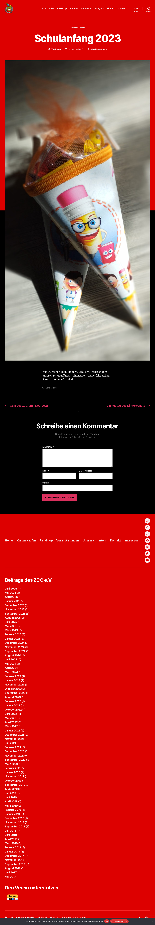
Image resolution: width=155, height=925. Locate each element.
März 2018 (11, 844)
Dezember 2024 (14, 643)
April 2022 (11, 722)
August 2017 (12, 869)
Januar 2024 (12, 681)
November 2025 (14, 610)
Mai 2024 (10, 664)
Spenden (74, 9)
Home (9, 541)
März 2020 (11, 764)
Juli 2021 (10, 743)
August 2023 (13, 697)
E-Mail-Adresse (86, 472)
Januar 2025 (12, 639)
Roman (58, 50)
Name (45, 472)
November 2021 (14, 739)
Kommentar (48, 448)
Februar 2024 (13, 677)
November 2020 (15, 756)
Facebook (86, 9)
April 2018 (11, 839)
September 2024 (15, 652)
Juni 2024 (11, 660)
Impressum (131, 541)
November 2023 (14, 685)
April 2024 (11, 668)
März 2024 (11, 672)
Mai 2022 (10, 718)
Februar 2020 (13, 768)
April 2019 (11, 802)
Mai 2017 (10, 877)
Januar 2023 (12, 706)
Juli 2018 (10, 831)
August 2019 (13, 789)
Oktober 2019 (13, 781)
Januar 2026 (12, 601)
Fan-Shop (62, 9)
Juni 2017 (11, 873)
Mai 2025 (10, 626)
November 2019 (14, 777)
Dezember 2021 (14, 735)
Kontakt (115, 541)
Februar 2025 (13, 635)
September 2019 (15, 785)
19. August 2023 (75, 50)
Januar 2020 (12, 773)
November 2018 (14, 823)
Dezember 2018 (14, 819)
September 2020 (15, 760)
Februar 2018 (13, 848)
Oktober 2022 (13, 710)
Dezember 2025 (14, 606)
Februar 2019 (13, 810)
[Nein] (152, 921)
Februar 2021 (13, 748)
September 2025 (15, 614)
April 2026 (11, 597)
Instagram (99, 9)
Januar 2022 (12, 731)
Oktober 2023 (13, 689)
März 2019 (11, 806)
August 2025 (13, 618)
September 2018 (15, 827)
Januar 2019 (12, 814)
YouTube (120, 9)
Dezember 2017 (14, 856)
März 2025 (11, 631)
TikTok (110, 9)
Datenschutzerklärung (119, 921)
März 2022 (11, 727)
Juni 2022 (11, 714)
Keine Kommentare (98, 50)
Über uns (88, 541)
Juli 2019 (10, 794)
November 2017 (14, 860)
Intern (102, 541)
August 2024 (13, 656)
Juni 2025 (11, 622)
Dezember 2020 (14, 752)
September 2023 (15, 693)
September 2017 (15, 864)
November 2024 (15, 647)
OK (106, 921)
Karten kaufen (47, 9)
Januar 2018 (12, 852)
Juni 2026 (11, 589)
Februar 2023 (13, 702)
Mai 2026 (10, 593)
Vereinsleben (77, 28)
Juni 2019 (11, 798)
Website (45, 483)
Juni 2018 (11, 835)
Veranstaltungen (67, 541)
